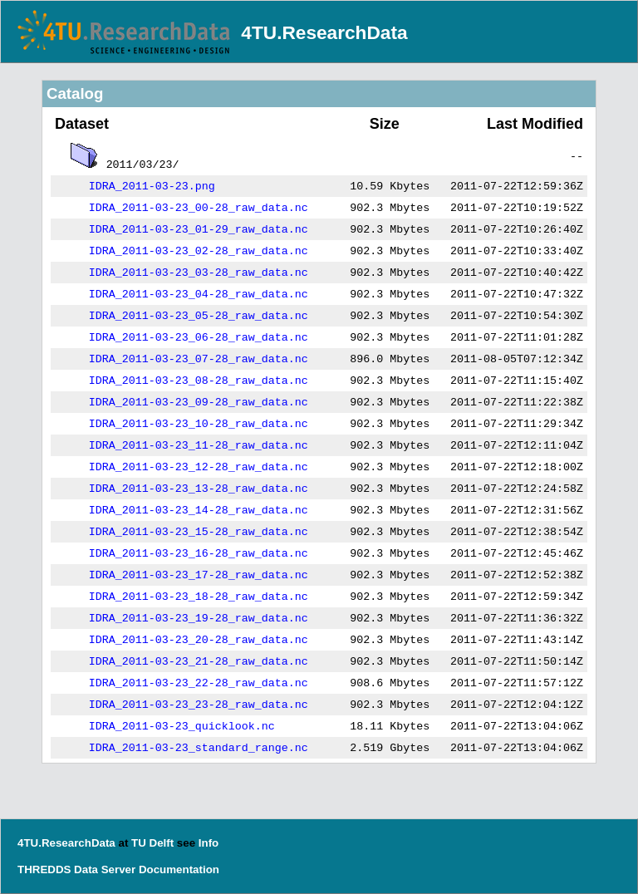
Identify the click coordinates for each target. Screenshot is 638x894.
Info (208, 843)
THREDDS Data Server (76, 869)
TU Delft (152, 843)
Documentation (179, 869)
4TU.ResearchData (324, 32)
